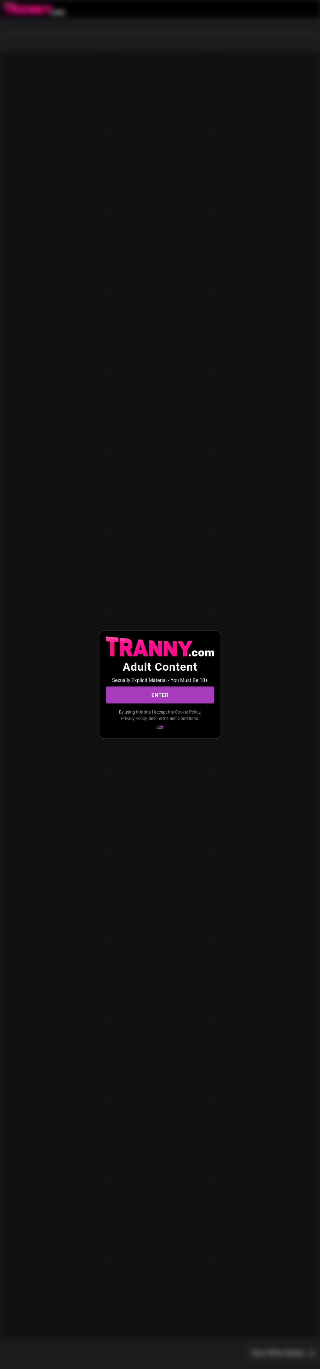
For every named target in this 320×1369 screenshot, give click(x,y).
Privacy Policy (134, 718)
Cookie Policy (187, 712)
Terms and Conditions (177, 718)
